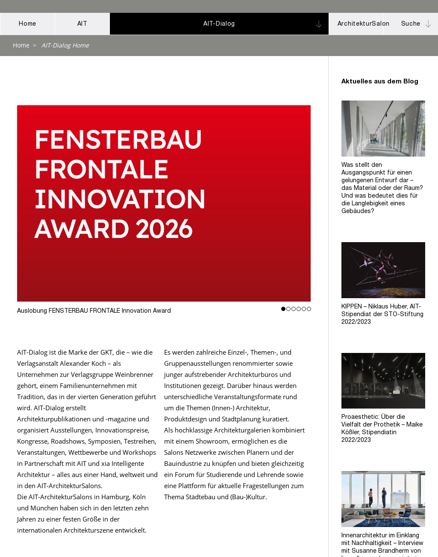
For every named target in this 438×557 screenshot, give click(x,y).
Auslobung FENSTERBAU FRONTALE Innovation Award (164, 203)
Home (21, 45)
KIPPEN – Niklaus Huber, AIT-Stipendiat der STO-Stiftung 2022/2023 (382, 315)
